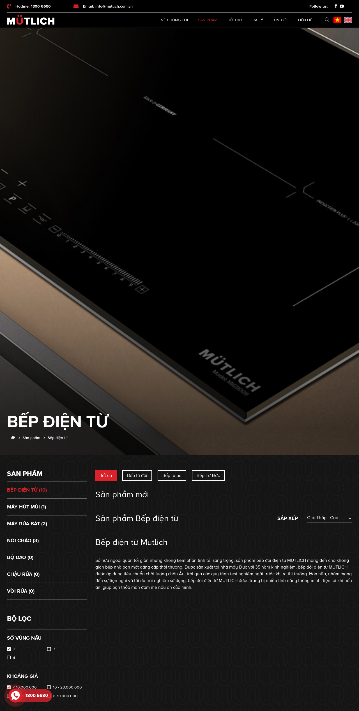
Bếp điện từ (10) (27, 490)
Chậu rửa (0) (23, 574)
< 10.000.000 (25, 687)
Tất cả (106, 475)
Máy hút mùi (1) (26, 507)
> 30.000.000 (65, 696)
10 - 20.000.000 (67, 687)
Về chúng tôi (174, 20)
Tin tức (280, 20)
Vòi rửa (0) (20, 591)
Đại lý (257, 20)
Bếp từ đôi (137, 475)
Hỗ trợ (234, 20)
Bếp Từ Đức (208, 475)
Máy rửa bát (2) (27, 524)
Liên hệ (305, 20)
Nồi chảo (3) (23, 540)
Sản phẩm (207, 20)
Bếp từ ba (171, 475)
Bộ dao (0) (20, 557)
